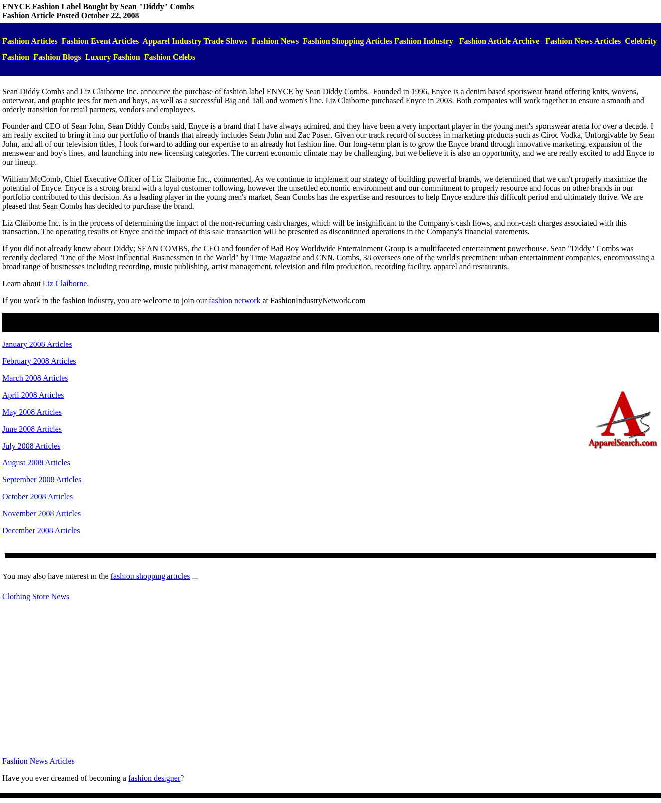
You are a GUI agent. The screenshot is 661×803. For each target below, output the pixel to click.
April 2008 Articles (33, 395)
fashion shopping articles (150, 576)
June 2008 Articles (32, 429)
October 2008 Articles (37, 496)
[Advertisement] (330, 679)
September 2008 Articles (41, 479)
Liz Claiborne (65, 283)
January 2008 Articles (37, 344)
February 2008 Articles (39, 361)
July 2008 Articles (31, 446)
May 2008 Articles (32, 412)
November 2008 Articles (41, 513)
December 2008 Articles (41, 530)
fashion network (235, 300)
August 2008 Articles (36, 463)
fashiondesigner (154, 778)
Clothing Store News (35, 596)
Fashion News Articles (38, 761)
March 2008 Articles (35, 378)
